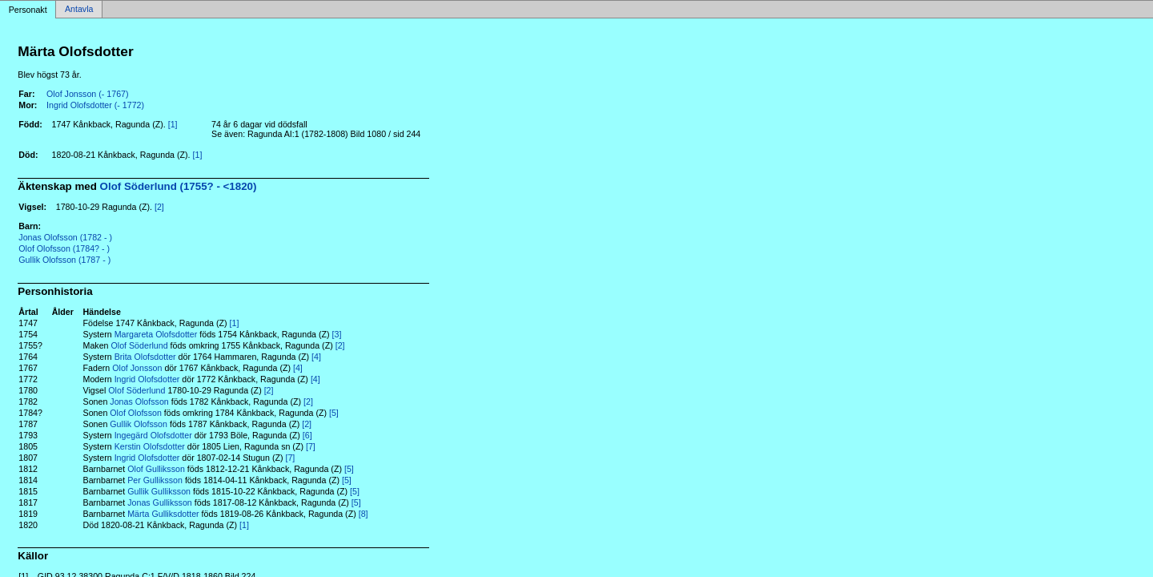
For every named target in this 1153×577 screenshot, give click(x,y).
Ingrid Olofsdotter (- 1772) (95, 105)
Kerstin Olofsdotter (149, 446)
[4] (316, 356)
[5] (334, 413)
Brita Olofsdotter (145, 356)
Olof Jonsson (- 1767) (87, 94)
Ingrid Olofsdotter (147, 379)
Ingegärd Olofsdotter (153, 435)
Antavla (79, 9)
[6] (307, 435)
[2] (159, 207)
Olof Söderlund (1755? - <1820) (178, 186)
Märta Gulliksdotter (163, 513)
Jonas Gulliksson (159, 502)
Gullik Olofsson (138, 424)
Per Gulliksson (155, 480)
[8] (363, 513)
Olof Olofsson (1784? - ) (64, 248)
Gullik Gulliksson (159, 491)
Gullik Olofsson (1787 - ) (64, 259)
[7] (310, 446)
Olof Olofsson (136, 413)
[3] (337, 334)
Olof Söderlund (138, 345)
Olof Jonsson (137, 368)
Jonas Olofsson (139, 401)
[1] (173, 124)
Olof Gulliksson (156, 469)
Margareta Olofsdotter (156, 334)
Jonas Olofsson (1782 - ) (65, 237)
